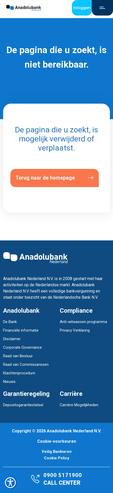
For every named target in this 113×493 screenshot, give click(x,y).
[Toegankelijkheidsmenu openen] (10, 482)
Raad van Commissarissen (26, 364)
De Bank (10, 321)
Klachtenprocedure (19, 373)
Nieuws (9, 381)
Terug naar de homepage (55, 178)
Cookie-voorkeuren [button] (56, 441)
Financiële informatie (21, 330)
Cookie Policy (56, 458)
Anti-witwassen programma (83, 321)
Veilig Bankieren (57, 452)
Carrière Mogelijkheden (79, 405)
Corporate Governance (22, 347)
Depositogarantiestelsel (23, 405)
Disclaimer (12, 339)
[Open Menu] (102, 8)
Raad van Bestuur (18, 356)
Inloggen (82, 7)
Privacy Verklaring (75, 330)
